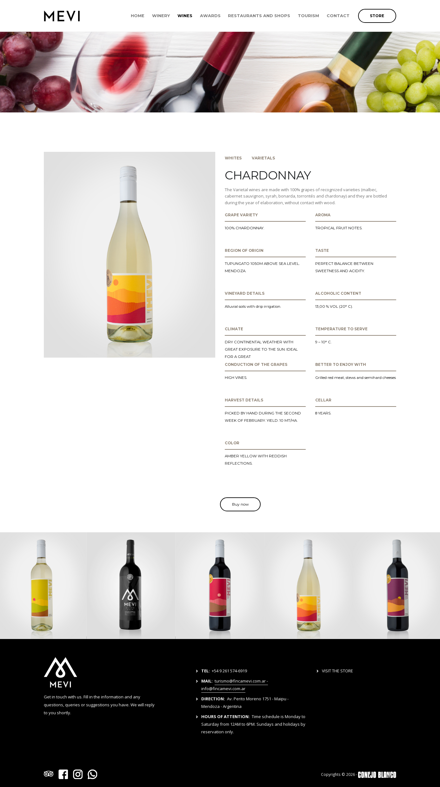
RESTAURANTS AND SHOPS (259, 15)
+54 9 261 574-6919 (229, 671)
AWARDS (210, 15)
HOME (137, 15)
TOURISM (308, 15)
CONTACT (338, 15)
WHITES (233, 158)
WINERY (161, 15)
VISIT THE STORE (337, 671)
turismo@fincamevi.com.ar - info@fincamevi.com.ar (234, 684)
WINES (184, 15)
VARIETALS (263, 158)
